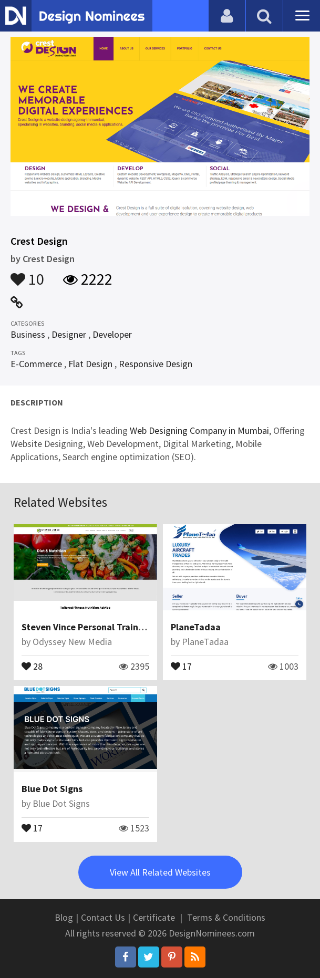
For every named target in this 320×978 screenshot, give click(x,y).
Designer (68, 334)
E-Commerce (36, 364)
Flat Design (90, 364)
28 (32, 665)
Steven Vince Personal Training (86, 627)
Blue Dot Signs (52, 789)
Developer (112, 334)
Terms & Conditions (226, 917)
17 (181, 665)
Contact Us (103, 917)
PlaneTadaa (196, 627)
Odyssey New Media (72, 642)
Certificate (154, 917)
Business (28, 334)
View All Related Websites (160, 872)
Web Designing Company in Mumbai (199, 430)
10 (27, 274)
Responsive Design (155, 364)
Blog (64, 917)
